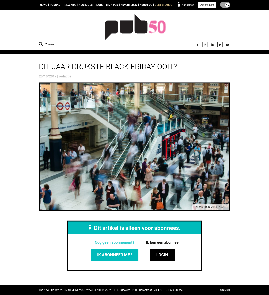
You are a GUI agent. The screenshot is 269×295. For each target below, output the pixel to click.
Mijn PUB (112, 5)
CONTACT (224, 290)
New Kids (70, 5)
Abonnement (207, 4)
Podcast (56, 5)
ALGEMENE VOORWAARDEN (82, 290)
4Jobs (99, 5)
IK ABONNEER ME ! (114, 255)
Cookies (125, 290)
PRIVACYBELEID (109, 290)
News (43, 5)
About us (146, 5)
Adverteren (129, 5)
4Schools (86, 5)
